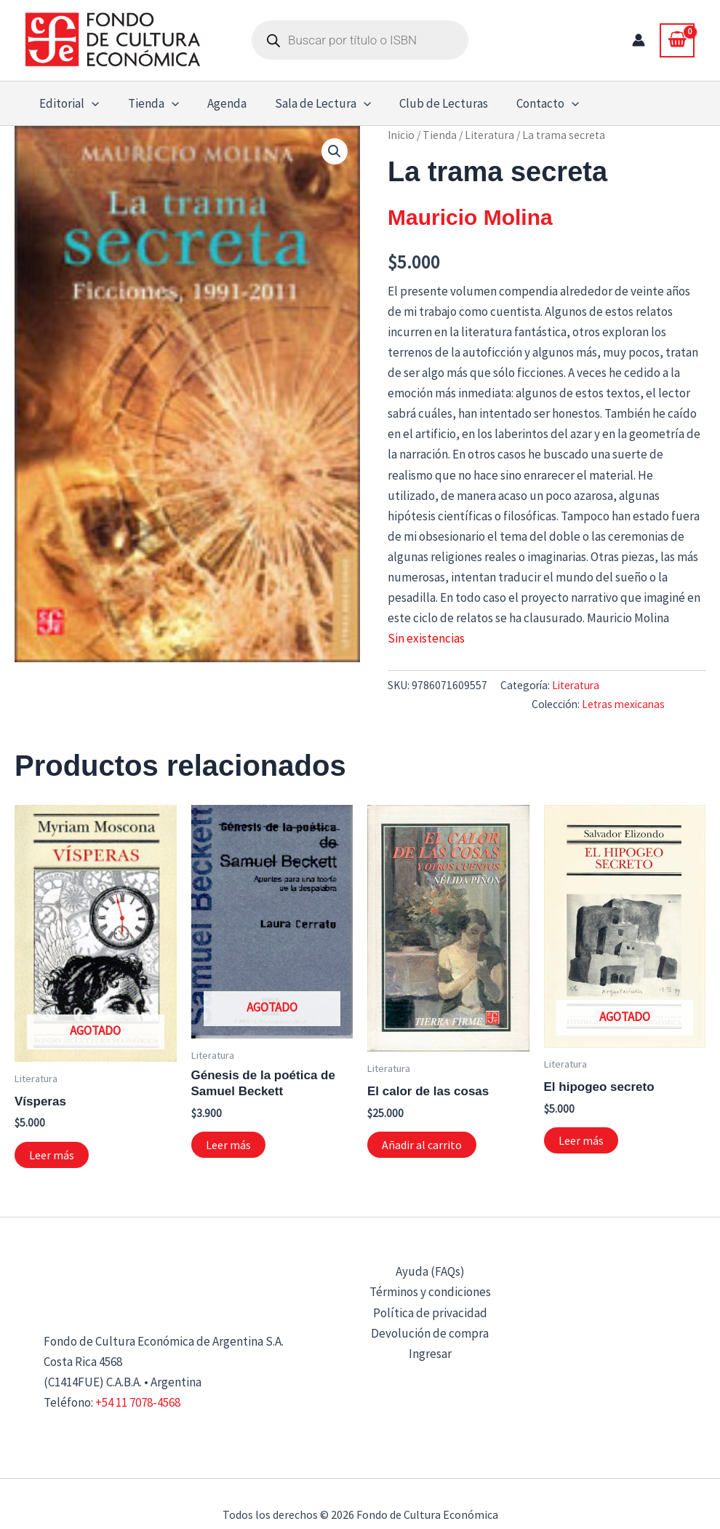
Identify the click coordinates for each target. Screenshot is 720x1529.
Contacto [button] (528, 103)
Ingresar (430, 1354)
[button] (90, 103)
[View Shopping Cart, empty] (677, 40)
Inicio (401, 135)
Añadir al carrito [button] (422, 1144)
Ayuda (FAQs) (430, 1271)
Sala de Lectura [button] (310, 103)
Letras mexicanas (623, 704)
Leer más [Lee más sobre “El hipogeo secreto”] (581, 1140)
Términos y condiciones (430, 1292)
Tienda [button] (147, 103)
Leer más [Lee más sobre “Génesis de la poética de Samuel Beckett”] (228, 1144)
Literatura (489, 135)
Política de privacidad (430, 1313)
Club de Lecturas (427, 103)
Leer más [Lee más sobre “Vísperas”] (51, 1155)
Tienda (440, 135)
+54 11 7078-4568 (137, 1402)
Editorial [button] (67, 103)
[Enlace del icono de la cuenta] (638, 40)
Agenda (217, 103)
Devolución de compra (430, 1333)
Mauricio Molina (470, 217)
